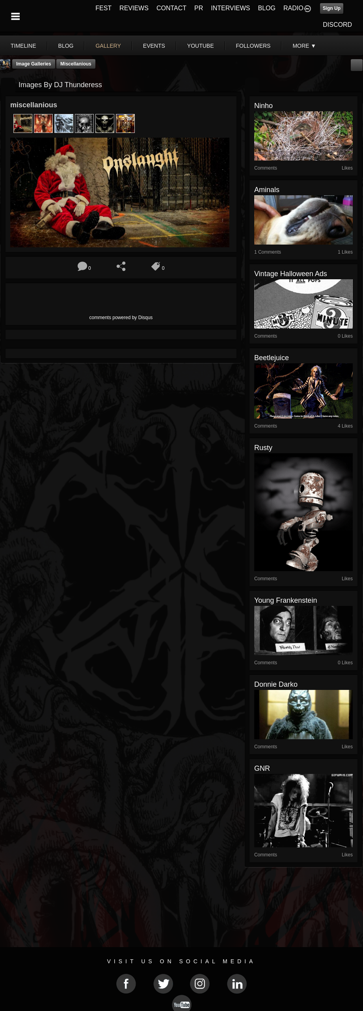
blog (66, 46)
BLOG (267, 8)
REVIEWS (134, 8)
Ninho (263, 106)
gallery (108, 46)
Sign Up (332, 8)
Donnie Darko (276, 684)
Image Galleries (33, 64)
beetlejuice (271, 358)
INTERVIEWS (230, 8)
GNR (262, 768)
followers (253, 46)
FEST (103, 8)
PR (198, 8)
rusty (263, 448)
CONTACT (171, 8)
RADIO (293, 8)
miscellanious (75, 64)
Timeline (23, 46)
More (304, 46)
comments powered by (121, 317)
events (154, 46)
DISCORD (337, 24)
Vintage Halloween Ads (290, 274)
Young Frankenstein (285, 600)
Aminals (266, 190)
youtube (200, 46)
